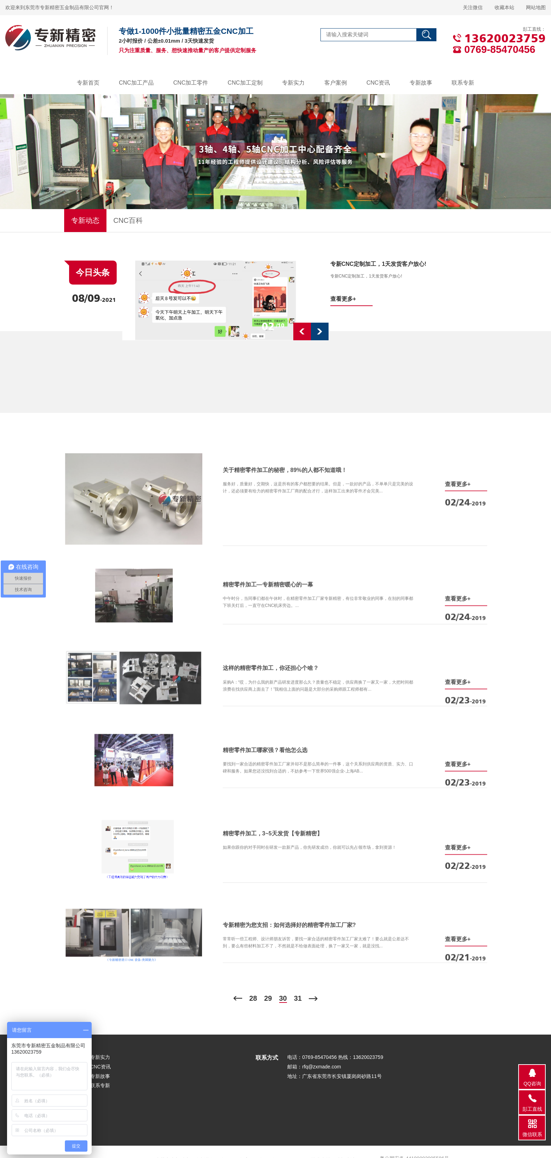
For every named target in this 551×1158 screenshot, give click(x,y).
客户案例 (335, 83)
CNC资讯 (378, 83)
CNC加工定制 (245, 83)
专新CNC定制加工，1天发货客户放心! (378, 264)
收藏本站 (504, 7)
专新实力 (293, 83)
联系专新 (463, 83)
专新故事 (421, 83)
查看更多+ (343, 299)
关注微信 (473, 7)
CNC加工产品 (136, 83)
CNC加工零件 (190, 83)
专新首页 (88, 83)
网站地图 (536, 7)
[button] (302, 331)
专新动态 (85, 220)
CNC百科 (128, 220)
